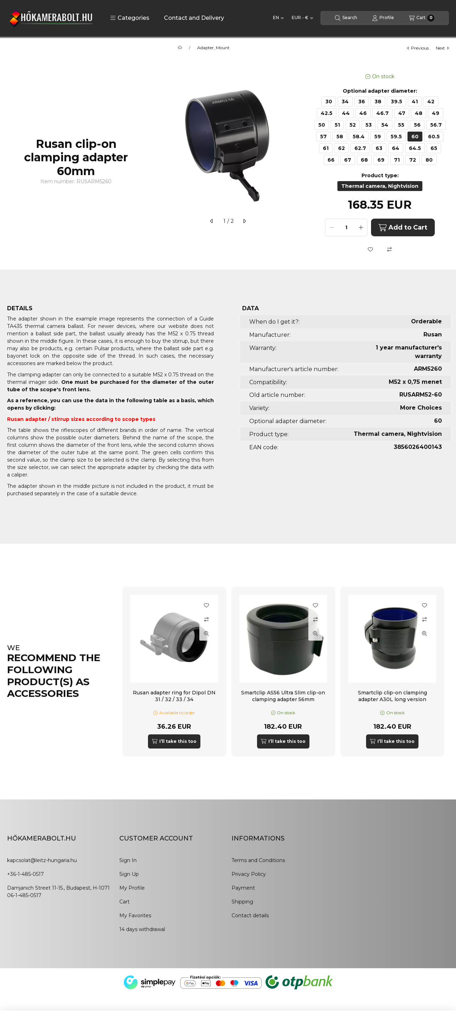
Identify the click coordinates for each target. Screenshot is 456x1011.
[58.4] (359, 136)
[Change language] (278, 18)
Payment (243, 888)
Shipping (242, 902)
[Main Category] (180, 47)
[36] (361, 101)
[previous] (212, 221)
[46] (363, 113)
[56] (417, 125)
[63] (379, 148)
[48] (418, 113)
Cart (124, 902)
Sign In (128, 860)
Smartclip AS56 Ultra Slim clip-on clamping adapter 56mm (283, 695)
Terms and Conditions (258, 860)
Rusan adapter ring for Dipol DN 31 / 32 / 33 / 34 (174, 695)
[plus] (361, 227)
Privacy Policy (249, 874)
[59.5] (396, 136)
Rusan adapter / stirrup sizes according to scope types (81, 419)
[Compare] (389, 249)
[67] (347, 160)
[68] (364, 160)
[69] (381, 160)
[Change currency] (302, 18)
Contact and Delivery (194, 18)
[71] (397, 160)
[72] (412, 160)
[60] (414, 136)
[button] (130, 18)
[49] (435, 113)
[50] (321, 125)
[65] (434, 148)
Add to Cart (402, 228)
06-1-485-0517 (24, 895)
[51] (337, 125)
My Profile (132, 888)
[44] (346, 113)
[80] (429, 160)
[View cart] (422, 18)
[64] (395, 148)
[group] (286, 671)
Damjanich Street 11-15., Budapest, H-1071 (58, 888)
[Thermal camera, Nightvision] (379, 186)
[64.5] (415, 148)
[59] (377, 136)
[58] (339, 136)
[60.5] (434, 136)
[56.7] (436, 125)
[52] (353, 125)
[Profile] (383, 18)
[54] (384, 125)
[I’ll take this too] (174, 741)
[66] (331, 160)
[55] (401, 125)
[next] (244, 221)
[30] (328, 101)
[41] (415, 101)
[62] (341, 148)
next (442, 48)
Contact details (250, 915)
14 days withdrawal (142, 929)
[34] (345, 101)
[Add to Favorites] (370, 249)
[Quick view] (206, 633)
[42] (430, 101)
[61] (325, 148)
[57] (323, 136)
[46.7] (382, 113)
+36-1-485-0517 (25, 874)
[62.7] (360, 148)
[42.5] (326, 113)
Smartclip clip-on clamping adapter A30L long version (392, 695)
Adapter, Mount (213, 47)
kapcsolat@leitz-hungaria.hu (42, 860)
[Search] (346, 18)
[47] (401, 113)
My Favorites (135, 915)
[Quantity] (346, 227)
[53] (368, 125)
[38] (378, 101)
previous (418, 48)
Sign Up (129, 874)
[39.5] (396, 101)
